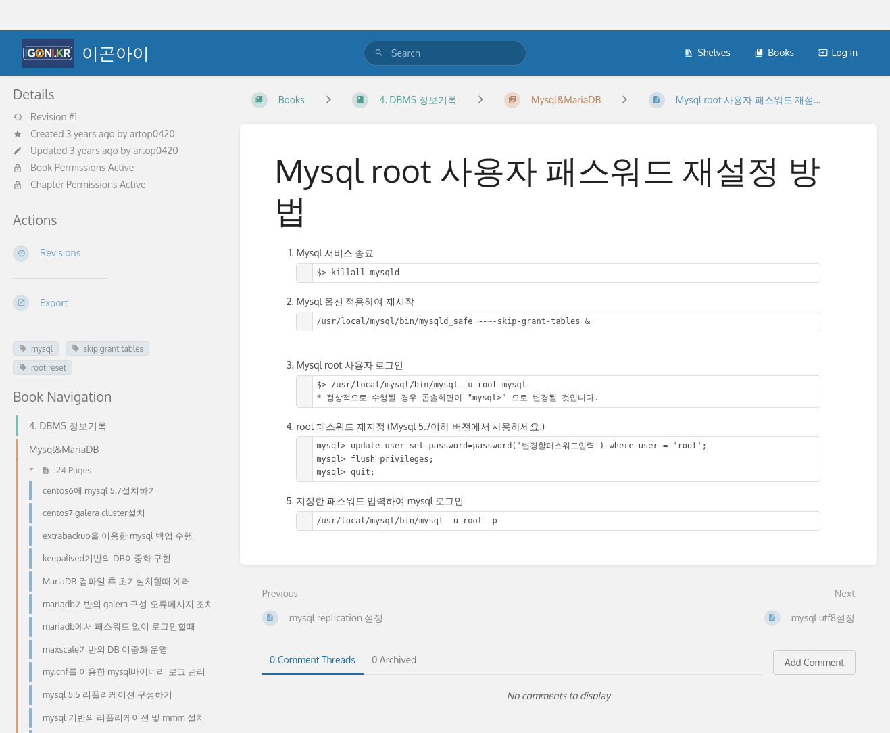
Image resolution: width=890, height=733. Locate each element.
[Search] (379, 53)
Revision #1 (45, 117)
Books (774, 52)
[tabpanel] (559, 695)
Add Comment (814, 662)
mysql (36, 349)
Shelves (707, 52)
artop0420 (152, 133)
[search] (445, 53)
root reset (42, 367)
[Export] (115, 303)
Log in (838, 52)
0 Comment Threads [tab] (312, 659)
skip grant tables (108, 349)
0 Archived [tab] (394, 659)
